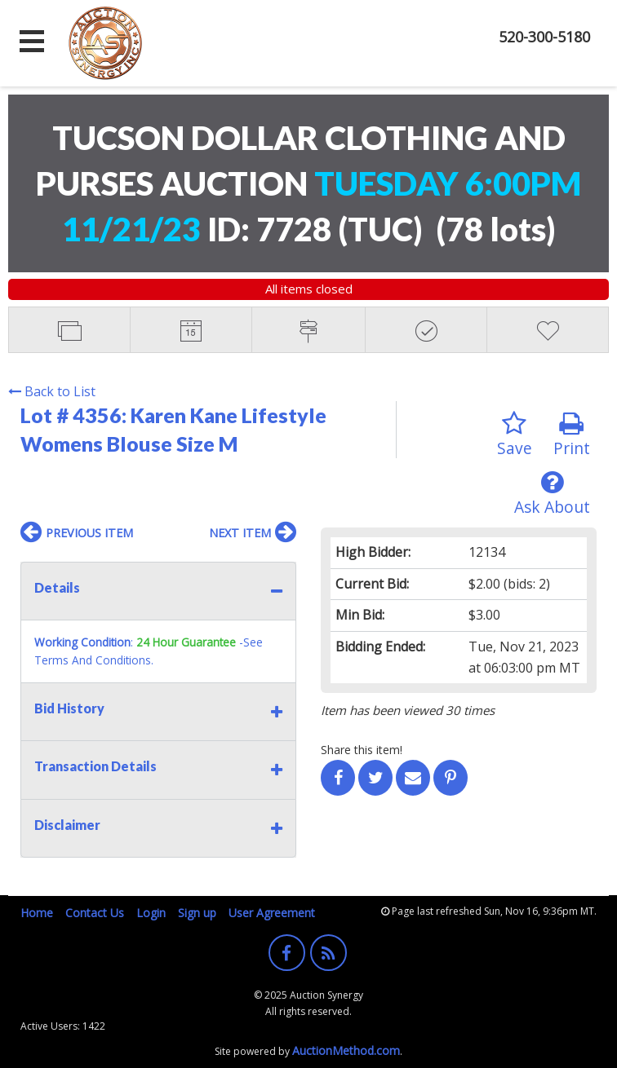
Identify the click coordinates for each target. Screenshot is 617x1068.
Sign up (197, 912)
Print (571, 435)
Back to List (51, 391)
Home (36, 912)
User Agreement (272, 912)
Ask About (552, 494)
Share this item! (361, 749)
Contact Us (94, 912)
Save (514, 435)
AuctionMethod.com (346, 1050)
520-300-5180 (544, 36)
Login (151, 912)
